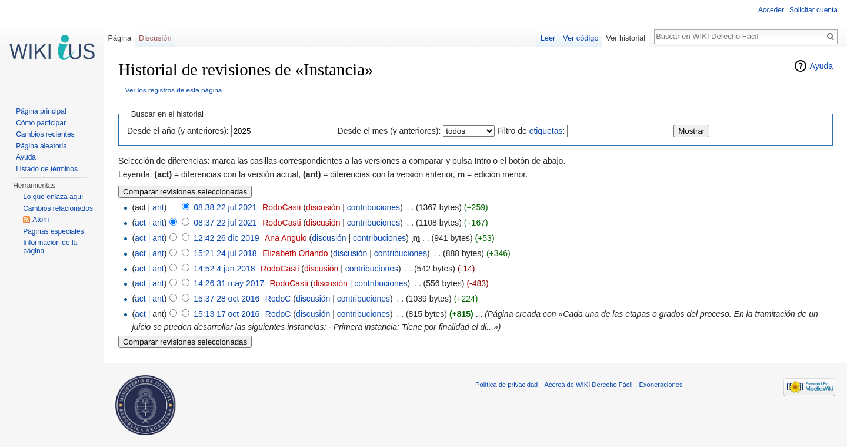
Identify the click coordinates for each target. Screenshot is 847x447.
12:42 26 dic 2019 (226, 238)
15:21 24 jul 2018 (225, 253)
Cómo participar (41, 123)
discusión (323, 207)
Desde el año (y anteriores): (178, 130)
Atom (40, 220)
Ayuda (821, 66)
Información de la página (50, 247)
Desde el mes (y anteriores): (389, 130)
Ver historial (625, 38)
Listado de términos (47, 169)
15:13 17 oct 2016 (226, 314)
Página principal (41, 111)
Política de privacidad (506, 384)
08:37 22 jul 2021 (225, 222)
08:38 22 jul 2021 (225, 207)
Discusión (155, 38)
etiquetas (546, 130)
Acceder (771, 10)
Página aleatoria (41, 146)
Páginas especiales (53, 231)
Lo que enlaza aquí (53, 197)
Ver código (580, 38)
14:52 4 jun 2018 (224, 268)
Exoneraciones (661, 384)
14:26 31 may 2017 (229, 283)
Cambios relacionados (58, 208)
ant (158, 207)
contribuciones (373, 207)
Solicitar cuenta (813, 10)
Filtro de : (531, 130)
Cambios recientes (45, 134)
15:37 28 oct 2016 (226, 298)
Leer (548, 38)
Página (119, 38)
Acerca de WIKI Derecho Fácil (589, 384)
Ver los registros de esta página (173, 90)
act (140, 222)
